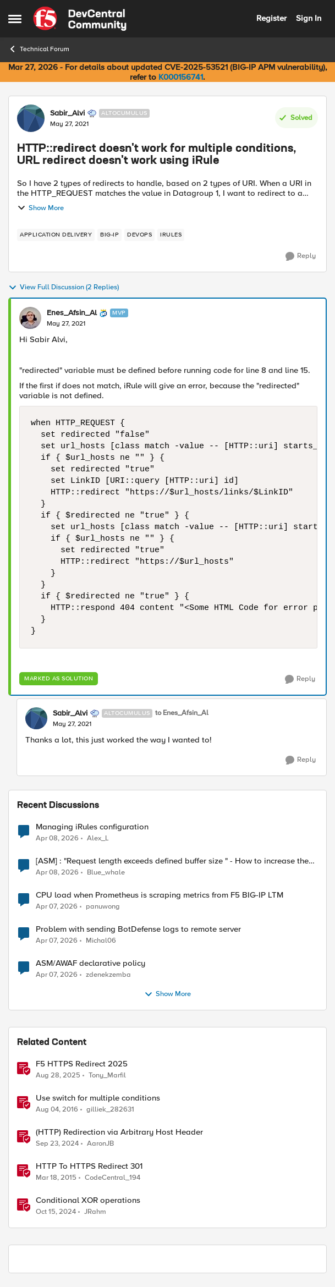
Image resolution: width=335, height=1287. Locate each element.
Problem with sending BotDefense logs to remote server (138, 929)
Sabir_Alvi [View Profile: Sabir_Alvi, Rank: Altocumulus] (67, 113)
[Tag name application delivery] (56, 235)
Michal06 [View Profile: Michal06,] (101, 941)
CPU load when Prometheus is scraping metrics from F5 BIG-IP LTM (159, 895)
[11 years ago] (56, 1178)
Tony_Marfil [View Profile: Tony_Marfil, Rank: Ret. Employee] (107, 1075)
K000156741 (180, 77)
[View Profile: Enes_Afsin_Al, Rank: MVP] (30, 318)
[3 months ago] (57, 838)
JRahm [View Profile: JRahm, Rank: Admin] (95, 1212)
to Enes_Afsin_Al (181, 713)
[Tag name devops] (139, 235)
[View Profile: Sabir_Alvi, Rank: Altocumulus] (31, 118)
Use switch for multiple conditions (98, 1098)
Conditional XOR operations (88, 1200)
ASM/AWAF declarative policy (90, 963)
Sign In (308, 18)
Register (271, 18)
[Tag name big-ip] (109, 235)
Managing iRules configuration (92, 827)
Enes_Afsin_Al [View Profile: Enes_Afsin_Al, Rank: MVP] (72, 313)
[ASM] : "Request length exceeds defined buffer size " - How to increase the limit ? (172, 861)
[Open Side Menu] (15, 18)
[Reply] (300, 256)
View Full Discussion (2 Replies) (63, 287)
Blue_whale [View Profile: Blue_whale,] (106, 872)
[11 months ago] (58, 1075)
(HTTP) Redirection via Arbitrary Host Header (119, 1132)
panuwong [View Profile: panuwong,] (103, 907)
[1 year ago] (57, 1144)
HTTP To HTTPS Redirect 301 (89, 1166)
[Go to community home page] (80, 19)
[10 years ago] (57, 1110)
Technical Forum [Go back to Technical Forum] (38, 49)
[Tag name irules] (170, 235)
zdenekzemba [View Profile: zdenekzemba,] (108, 975)
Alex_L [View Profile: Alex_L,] (98, 838)
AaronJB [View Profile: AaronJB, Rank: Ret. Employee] (100, 1144)
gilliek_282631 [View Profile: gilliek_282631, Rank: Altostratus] (110, 1110)
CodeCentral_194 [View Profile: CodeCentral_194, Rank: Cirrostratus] (112, 1178)
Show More (40, 208)
